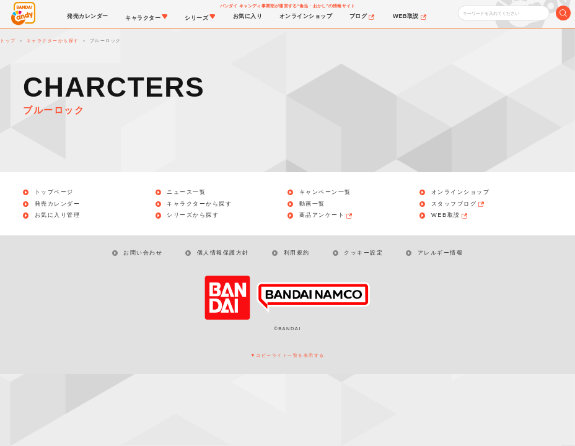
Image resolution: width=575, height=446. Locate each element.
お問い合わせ (142, 253)
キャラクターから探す (199, 204)
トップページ (54, 192)
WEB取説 (450, 215)
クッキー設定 (363, 253)
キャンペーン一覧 (325, 192)
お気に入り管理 (58, 215)
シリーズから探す (193, 215)
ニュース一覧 (186, 192)
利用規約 (297, 253)
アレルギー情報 (440, 253)
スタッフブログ (458, 204)
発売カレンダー (58, 204)
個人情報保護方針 (223, 253)
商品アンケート (326, 215)
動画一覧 (312, 204)
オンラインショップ (460, 192)
